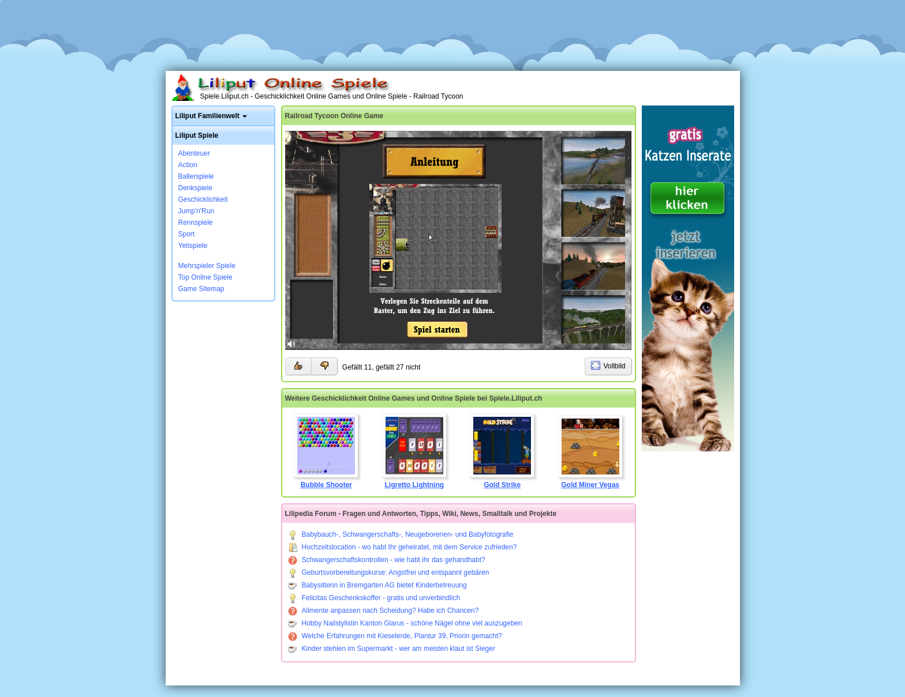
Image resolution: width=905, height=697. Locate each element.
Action (187, 165)
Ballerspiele (196, 176)
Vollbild (614, 366)
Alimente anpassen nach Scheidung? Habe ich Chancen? (383, 610)
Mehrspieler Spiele (206, 266)
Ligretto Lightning (414, 451)
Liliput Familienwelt (207, 116)
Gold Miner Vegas (590, 452)
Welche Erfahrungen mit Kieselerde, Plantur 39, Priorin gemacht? (395, 636)
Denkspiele (195, 188)
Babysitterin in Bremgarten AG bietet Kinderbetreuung (377, 585)
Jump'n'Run (196, 211)
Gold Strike (502, 451)
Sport (186, 234)
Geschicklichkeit (203, 199)
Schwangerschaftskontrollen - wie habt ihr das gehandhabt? (386, 560)
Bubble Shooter (326, 451)
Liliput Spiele (197, 135)
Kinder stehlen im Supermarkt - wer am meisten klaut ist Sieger (391, 649)
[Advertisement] (452, 32)
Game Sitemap (201, 289)
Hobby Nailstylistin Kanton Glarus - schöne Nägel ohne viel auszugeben (405, 623)
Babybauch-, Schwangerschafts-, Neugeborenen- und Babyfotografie (401, 534)
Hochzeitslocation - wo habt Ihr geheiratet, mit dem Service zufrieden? (402, 547)
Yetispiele (193, 246)
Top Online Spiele (205, 277)
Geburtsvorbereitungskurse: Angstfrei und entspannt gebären (388, 572)
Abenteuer (194, 153)
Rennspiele (195, 222)
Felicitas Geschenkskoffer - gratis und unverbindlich (374, 598)
